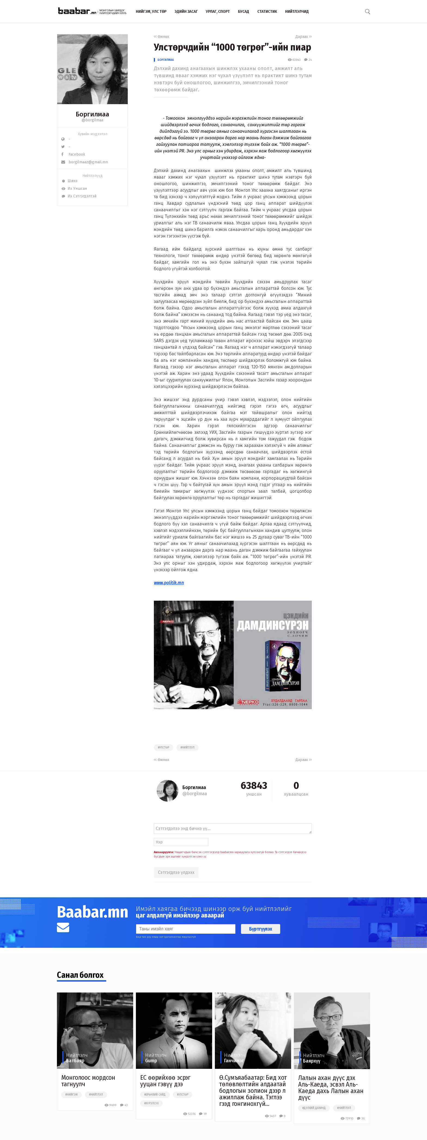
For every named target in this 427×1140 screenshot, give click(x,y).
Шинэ (69, 181)
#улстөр (163, 747)
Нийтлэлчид (297, 11)
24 (308, 60)
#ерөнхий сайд (155, 1094)
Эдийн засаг (186, 11)
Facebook (73, 154)
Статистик (267, 11)
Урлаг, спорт (218, 11)
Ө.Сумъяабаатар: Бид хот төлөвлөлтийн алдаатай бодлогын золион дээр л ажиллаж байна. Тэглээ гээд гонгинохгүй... (253, 1091)
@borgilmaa (92, 120)
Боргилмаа (166, 60)
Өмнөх (161, 36)
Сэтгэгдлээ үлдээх (176, 872)
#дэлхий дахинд (314, 1108)
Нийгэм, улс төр (151, 11)
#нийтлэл (187, 747)
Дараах (303, 36)
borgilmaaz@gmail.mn (84, 162)
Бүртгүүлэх (260, 929)
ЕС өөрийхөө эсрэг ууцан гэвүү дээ (165, 1081)
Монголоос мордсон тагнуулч (88, 1081)
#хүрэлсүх (151, 1103)
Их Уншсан (74, 188)
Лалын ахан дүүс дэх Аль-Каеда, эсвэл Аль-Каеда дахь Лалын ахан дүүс (331, 1087)
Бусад (243, 11)
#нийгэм (71, 1094)
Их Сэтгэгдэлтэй (78, 196)
